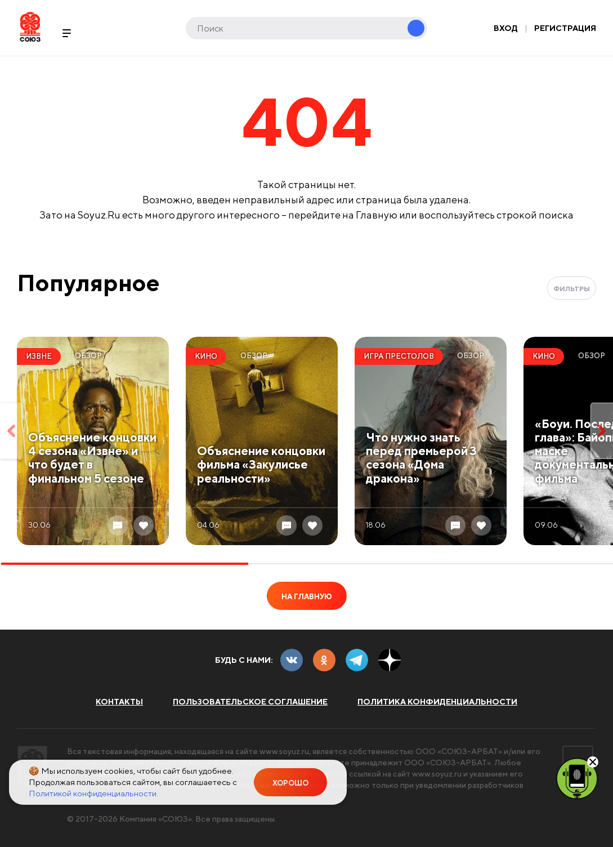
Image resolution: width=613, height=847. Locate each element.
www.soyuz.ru (284, 751)
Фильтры (571, 288)
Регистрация (565, 28)
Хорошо (290, 783)
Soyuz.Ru (30, 26)
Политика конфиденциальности (437, 701)
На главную (306, 596)
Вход (506, 28)
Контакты (119, 701)
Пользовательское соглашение (250, 701)
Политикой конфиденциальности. (93, 793)
